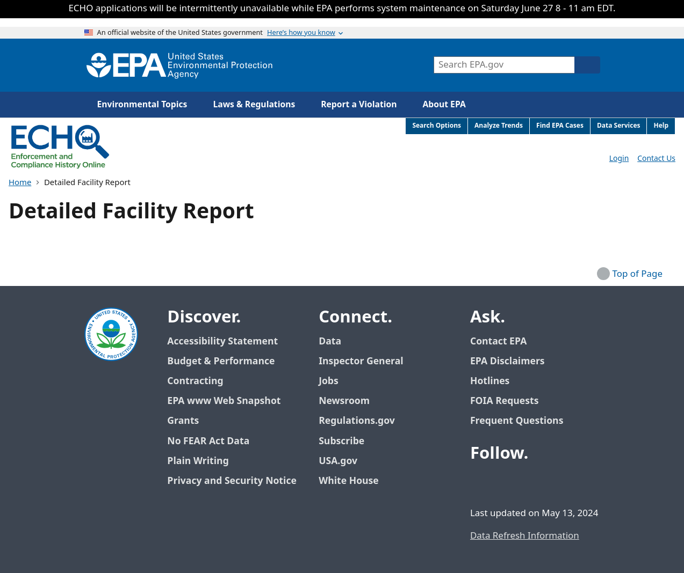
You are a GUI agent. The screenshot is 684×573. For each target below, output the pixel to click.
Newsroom (344, 401)
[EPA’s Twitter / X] (506, 483)
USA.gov (344, 461)
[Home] (179, 65)
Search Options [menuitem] (436, 126)
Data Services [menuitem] (618, 126)
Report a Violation (359, 105)
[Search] (587, 65)
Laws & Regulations (254, 105)
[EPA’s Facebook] (481, 483)
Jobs (329, 381)
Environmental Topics (142, 105)
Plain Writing (197, 461)
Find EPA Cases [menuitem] (560, 126)
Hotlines (489, 381)
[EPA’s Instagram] (558, 483)
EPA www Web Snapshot (223, 401)
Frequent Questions (516, 421)
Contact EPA (498, 341)
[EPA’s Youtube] (532, 483)
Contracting (195, 381)
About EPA (444, 105)
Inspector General (361, 361)
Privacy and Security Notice (231, 481)
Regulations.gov (363, 421)
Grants (183, 421)
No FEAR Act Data (208, 441)
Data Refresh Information (524, 536)
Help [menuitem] (660, 126)
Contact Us (656, 158)
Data (330, 341)
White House (355, 481)
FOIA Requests (504, 401)
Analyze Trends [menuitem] (498, 126)
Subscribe (341, 441)
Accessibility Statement (222, 341)
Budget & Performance (221, 361)
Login (619, 158)
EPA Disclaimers (507, 361)
